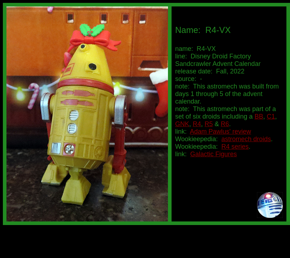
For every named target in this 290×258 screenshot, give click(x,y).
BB (258, 116)
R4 (197, 124)
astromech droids (246, 139)
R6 (225, 124)
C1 (271, 116)
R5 (209, 124)
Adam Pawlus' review (220, 131)
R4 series (235, 146)
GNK (182, 124)
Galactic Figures (213, 154)
